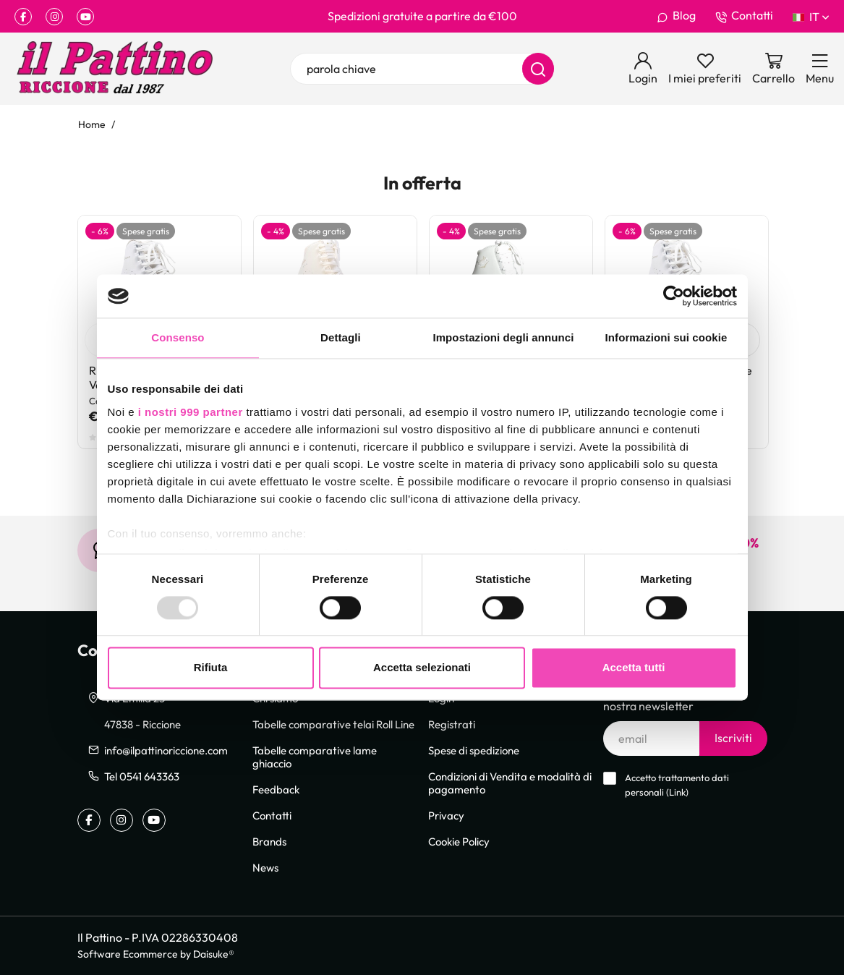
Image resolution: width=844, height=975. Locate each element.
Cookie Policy (459, 841)
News (265, 867)
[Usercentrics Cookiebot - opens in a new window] (673, 296)
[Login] (642, 69)
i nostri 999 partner (190, 412)
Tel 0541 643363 (141, 776)
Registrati (451, 724)
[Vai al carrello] (773, 69)
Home (92, 124)
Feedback (275, 789)
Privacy (446, 815)
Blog (676, 15)
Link (677, 792)
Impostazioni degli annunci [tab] (503, 337)
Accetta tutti (633, 668)
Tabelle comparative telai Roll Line (333, 724)
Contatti (744, 15)
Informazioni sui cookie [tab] (666, 337)
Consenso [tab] (177, 337)
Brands (269, 841)
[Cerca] (538, 69)
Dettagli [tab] (340, 337)
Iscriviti (733, 737)
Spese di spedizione (473, 750)
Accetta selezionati (422, 668)
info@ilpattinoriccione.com (166, 750)
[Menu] (820, 69)
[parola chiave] (422, 69)
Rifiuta (211, 668)
